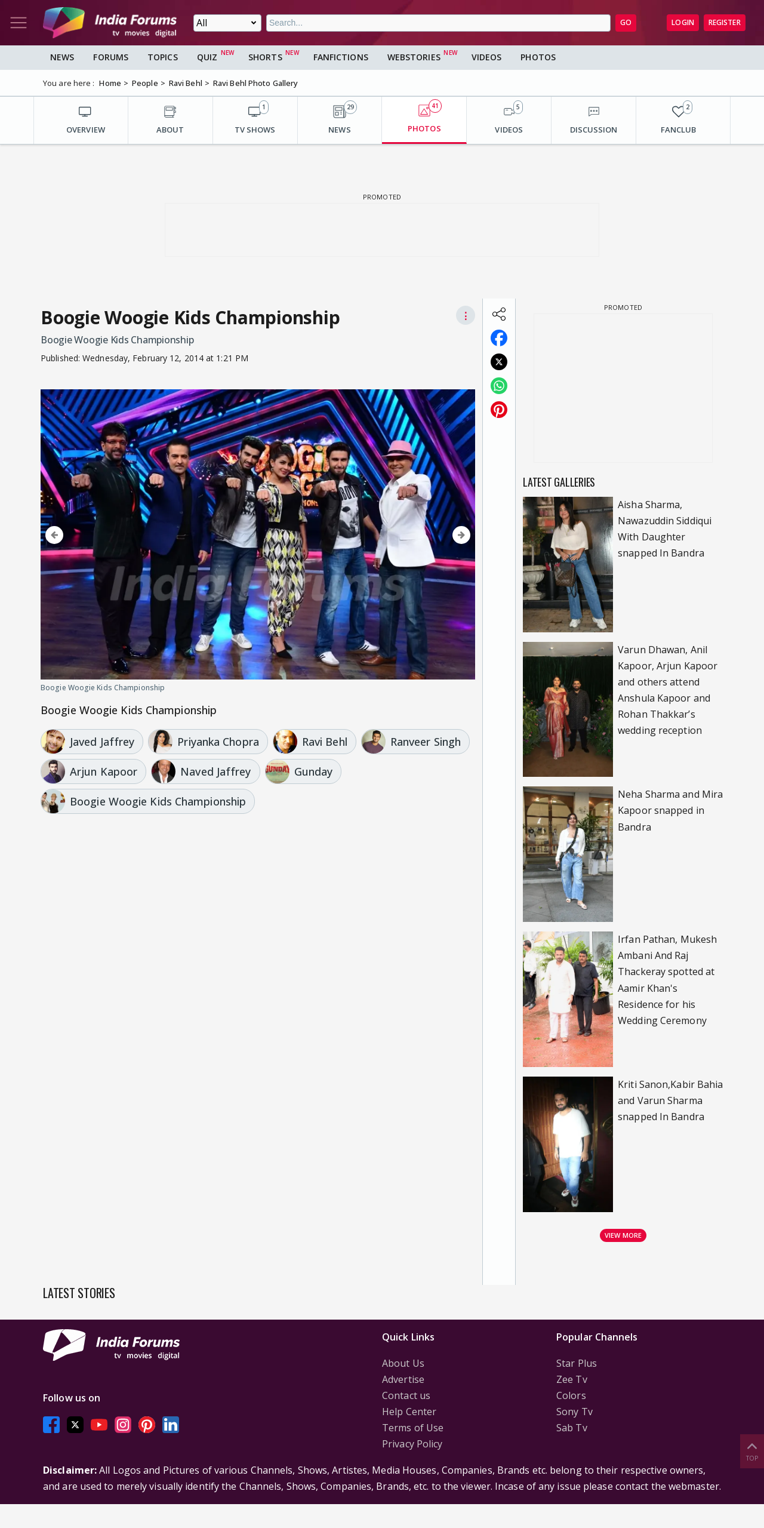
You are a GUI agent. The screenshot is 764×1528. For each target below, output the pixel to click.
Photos (538, 57)
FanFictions (340, 57)
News (62, 57)
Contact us (406, 1395)
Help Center (409, 1411)
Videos (487, 57)
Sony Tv (574, 1411)
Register (724, 22)
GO (625, 22)
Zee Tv (571, 1379)
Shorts (265, 57)
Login (682, 22)
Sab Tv (571, 1427)
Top (752, 1450)
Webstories (413, 57)
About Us (403, 1363)
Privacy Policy (412, 1443)
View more (623, 1235)
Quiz (207, 57)
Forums (110, 57)
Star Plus (576, 1363)
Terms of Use (412, 1427)
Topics (162, 57)
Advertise (403, 1379)
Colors (571, 1395)
